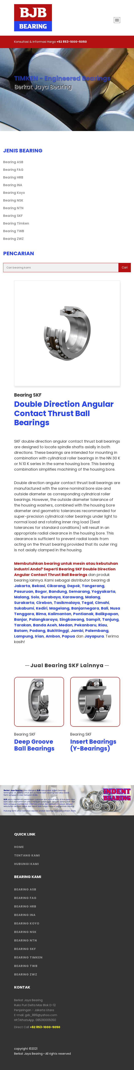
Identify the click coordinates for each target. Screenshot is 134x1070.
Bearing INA (12, 185)
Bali (104, 608)
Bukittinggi (58, 630)
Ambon (53, 636)
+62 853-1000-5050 (72, 42)
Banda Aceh (45, 625)
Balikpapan (106, 613)
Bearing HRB (13, 177)
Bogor (41, 591)
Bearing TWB (13, 231)
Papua (68, 636)
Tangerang (93, 585)
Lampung (23, 636)
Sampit (93, 619)
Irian (39, 636)
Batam (21, 630)
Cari (125, 267)
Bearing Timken (16, 223)
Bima (41, 613)
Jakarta (22, 585)
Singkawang (71, 619)
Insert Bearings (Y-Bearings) (93, 745)
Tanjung (110, 619)
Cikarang (56, 585)
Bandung (58, 591)
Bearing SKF (13, 216)
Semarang (79, 591)
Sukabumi (24, 608)
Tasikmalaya (67, 602)
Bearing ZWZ (13, 239)
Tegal (87, 602)
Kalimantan (59, 613)
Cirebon (44, 602)
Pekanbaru (85, 625)
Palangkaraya (43, 619)
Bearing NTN (13, 208)
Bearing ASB (13, 162)
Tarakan (22, 625)
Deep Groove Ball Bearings (34, 745)
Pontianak (83, 613)
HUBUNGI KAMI (26, 864)
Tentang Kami (27, 855)
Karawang (73, 597)
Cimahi (102, 602)
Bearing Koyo (14, 193)
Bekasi (38, 585)
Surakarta (24, 602)
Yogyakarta (103, 591)
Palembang (96, 630)
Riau (102, 625)
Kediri (41, 608)
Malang (21, 597)
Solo (35, 597)
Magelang (59, 608)
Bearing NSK (13, 200)
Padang (37, 630)
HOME (19, 847)
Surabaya (51, 597)
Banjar (20, 619)
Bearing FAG (13, 170)
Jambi (77, 630)
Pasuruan (23, 591)
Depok (73, 585)
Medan (66, 625)
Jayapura (94, 636)
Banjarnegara (85, 608)
